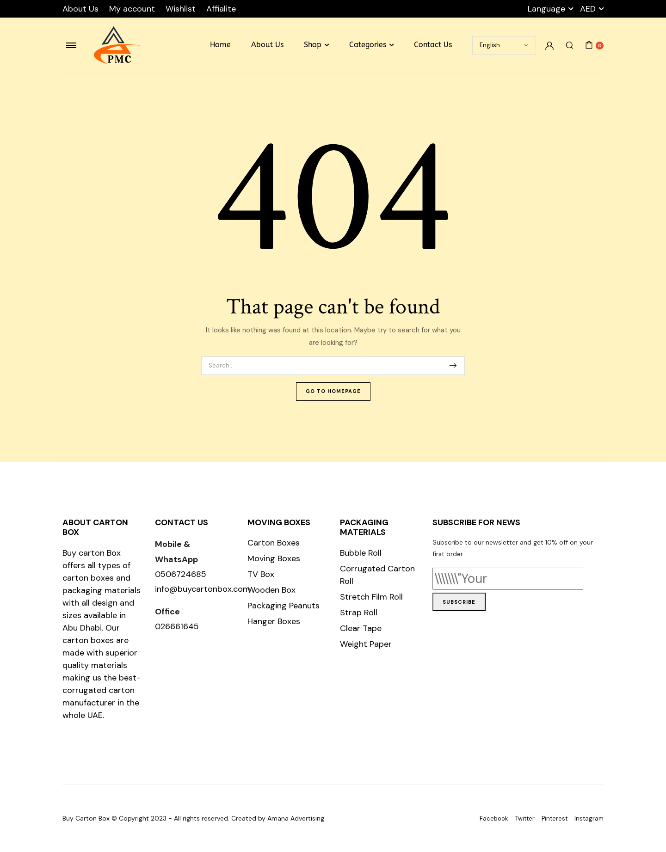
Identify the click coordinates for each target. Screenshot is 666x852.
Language (546, 8)
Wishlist (181, 8)
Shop (312, 44)
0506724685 (180, 574)
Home (220, 44)
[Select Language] (504, 45)
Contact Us (433, 44)
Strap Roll (358, 612)
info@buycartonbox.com (202, 589)
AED (588, 8)
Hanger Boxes (273, 621)
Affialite (221, 8)
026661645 (177, 626)
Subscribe (459, 602)
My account (132, 8)
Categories (367, 44)
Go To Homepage (333, 391)
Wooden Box (271, 589)
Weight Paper (366, 644)
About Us (80, 8)
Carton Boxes (273, 542)
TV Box (260, 574)
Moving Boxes (273, 558)
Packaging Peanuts (283, 605)
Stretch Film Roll (371, 596)
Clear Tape (361, 628)
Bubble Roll (361, 552)
